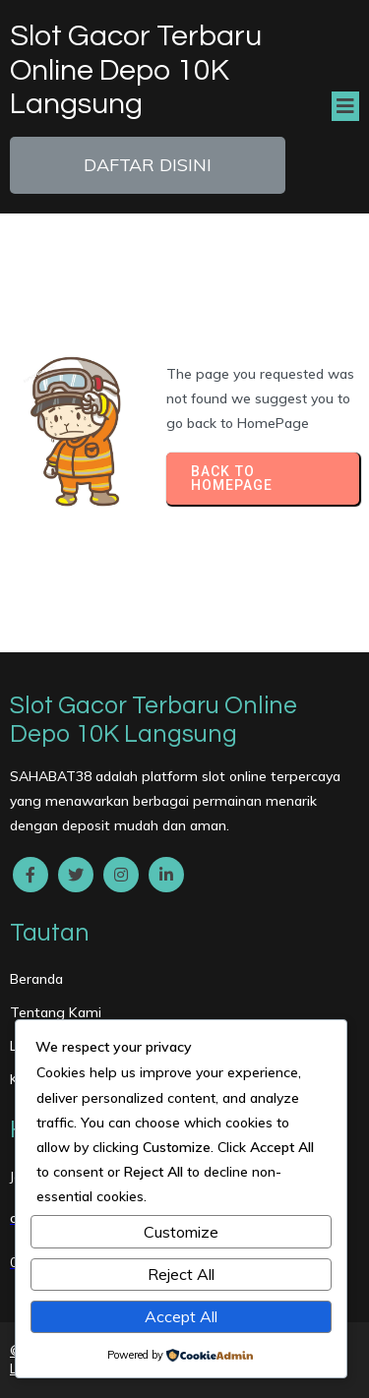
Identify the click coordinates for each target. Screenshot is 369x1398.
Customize (181, 1232)
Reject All (181, 1274)
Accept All (181, 1316)
